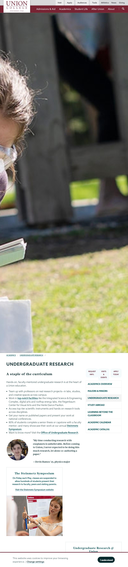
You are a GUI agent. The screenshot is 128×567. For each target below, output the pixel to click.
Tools (94, 3)
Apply (69, 3)
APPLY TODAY (116, 372)
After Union (98, 9)
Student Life (81, 9)
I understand (106, 560)
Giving (122, 3)
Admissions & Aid (45, 9)
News (113, 3)
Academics (65, 9)
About (111, 9)
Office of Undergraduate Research (59, 432)
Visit (60, 3)
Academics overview (100, 384)
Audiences (82, 3)
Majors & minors (98, 391)
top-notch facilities (28, 398)
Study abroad (96, 405)
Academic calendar (99, 422)
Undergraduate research (103, 398)
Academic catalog (99, 429)
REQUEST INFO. (92, 372)
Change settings (35, 561)
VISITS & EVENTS (104, 374)
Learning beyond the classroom (100, 414)
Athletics (105, 3)
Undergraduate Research (31, 355)
